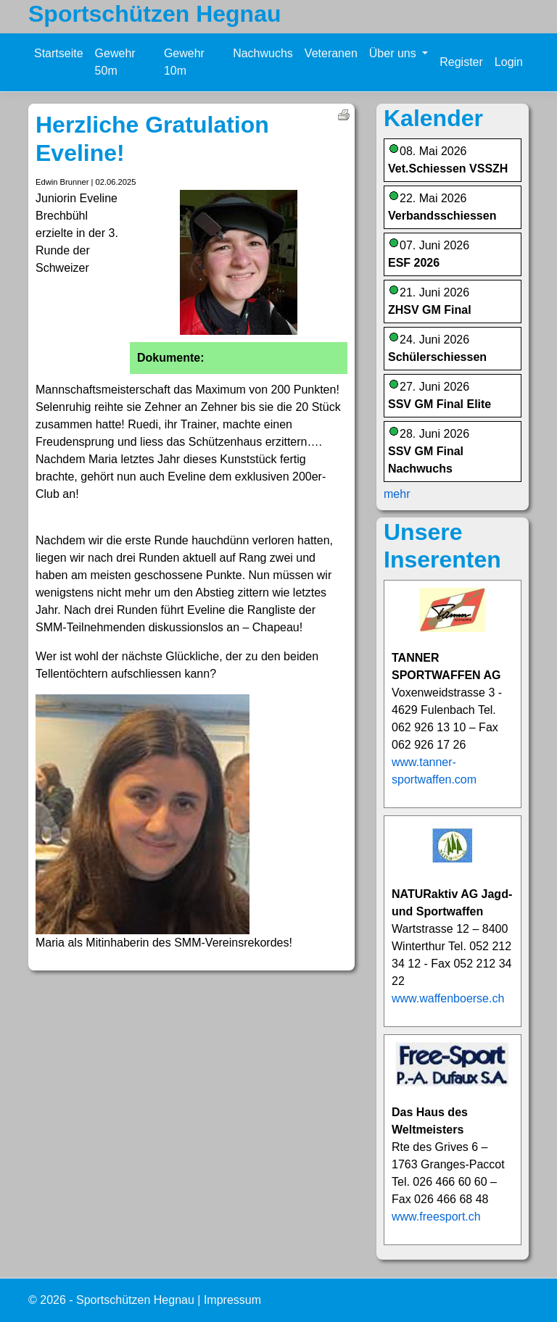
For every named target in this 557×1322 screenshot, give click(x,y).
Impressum (232, 1300)
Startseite (58, 53)
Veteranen (331, 53)
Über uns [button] (394, 53)
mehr (397, 494)
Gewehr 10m (184, 62)
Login (509, 62)
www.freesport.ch (436, 1216)
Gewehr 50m (115, 62)
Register (461, 62)
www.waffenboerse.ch (448, 998)
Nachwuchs (263, 53)
